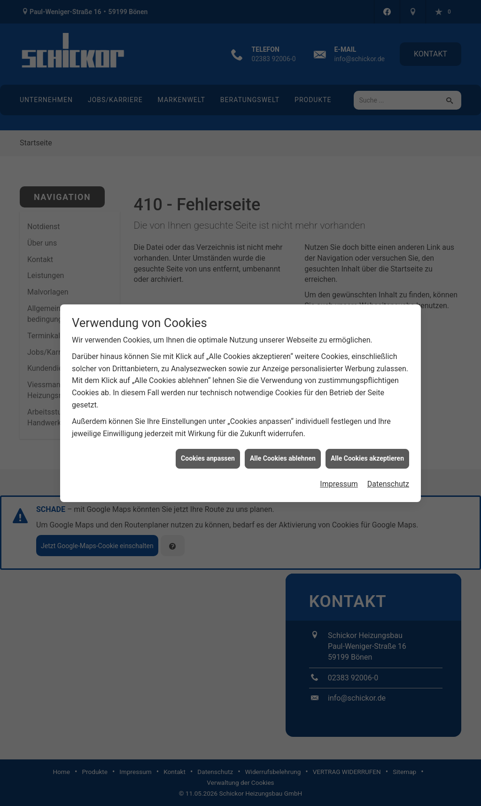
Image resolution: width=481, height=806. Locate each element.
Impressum (339, 474)
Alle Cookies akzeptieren (367, 449)
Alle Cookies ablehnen (283, 449)
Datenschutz (388, 474)
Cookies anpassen (208, 449)
